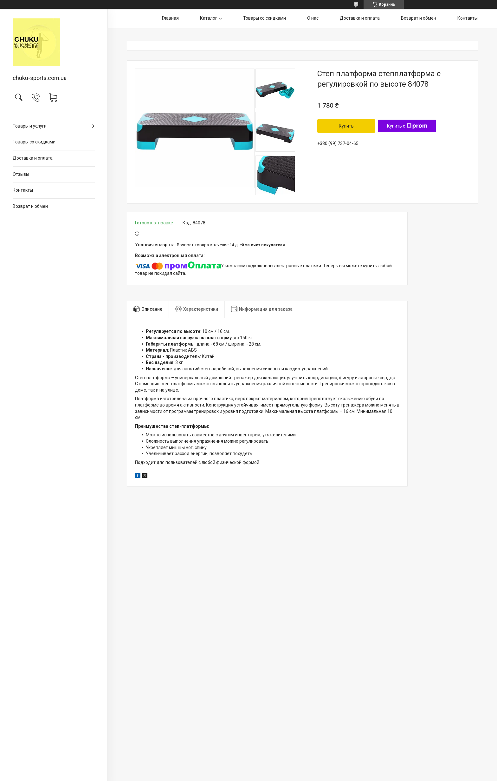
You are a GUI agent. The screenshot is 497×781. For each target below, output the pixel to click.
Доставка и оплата (33, 158)
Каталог (208, 18)
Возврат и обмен (30, 206)
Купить (346, 126)
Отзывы (21, 174)
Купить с (407, 126)
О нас (313, 18)
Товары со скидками (34, 141)
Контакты (23, 190)
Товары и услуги (30, 126)
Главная (170, 18)
